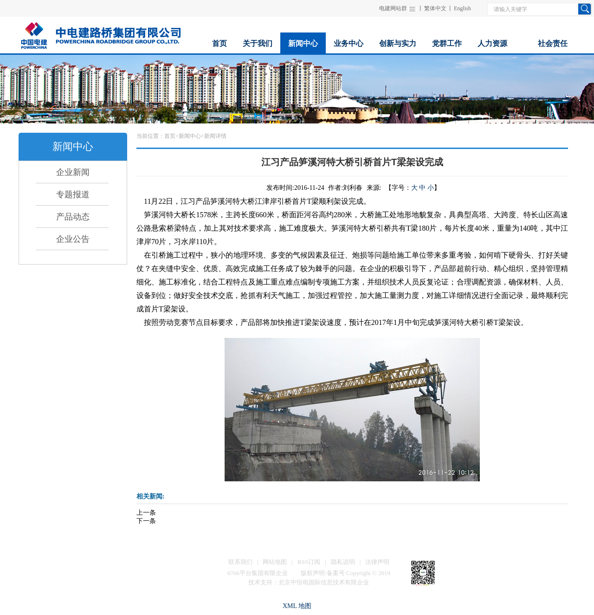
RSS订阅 (308, 561)
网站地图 (275, 561)
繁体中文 (435, 8)
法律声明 (377, 561)
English (462, 8)
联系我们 (240, 561)
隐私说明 (343, 561)
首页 (169, 136)
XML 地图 (297, 605)
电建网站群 (393, 8)
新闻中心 (190, 136)
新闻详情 (215, 136)
